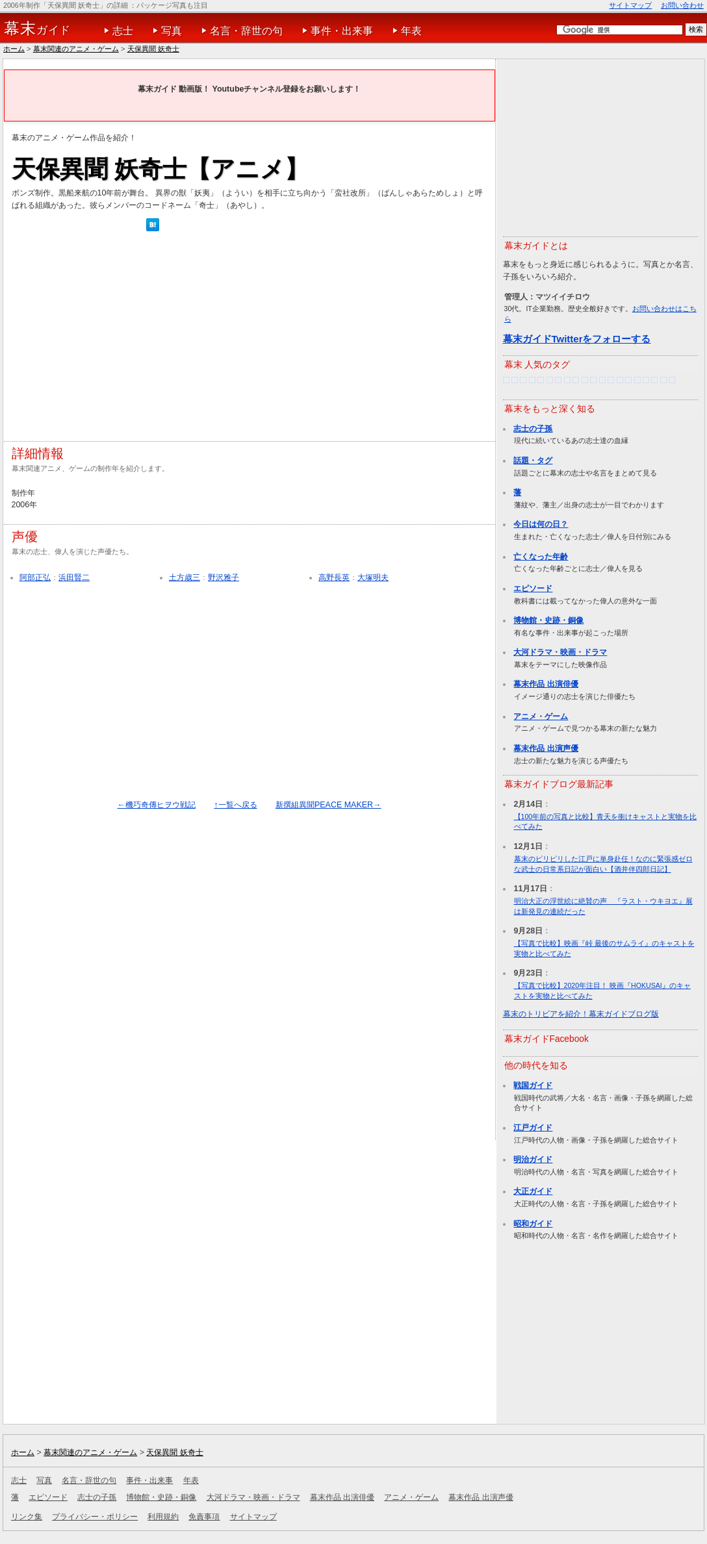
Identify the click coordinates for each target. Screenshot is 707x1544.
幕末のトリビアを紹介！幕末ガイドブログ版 (581, 1014)
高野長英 (334, 577)
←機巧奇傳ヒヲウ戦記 (156, 804)
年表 (411, 30)
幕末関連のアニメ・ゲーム (76, 49)
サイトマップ (630, 5)
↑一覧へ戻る (235, 804)
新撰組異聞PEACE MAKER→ (328, 804)
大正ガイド (532, 1191)
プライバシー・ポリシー (95, 1516)
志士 (122, 30)
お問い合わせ (682, 5)
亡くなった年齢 (540, 556)
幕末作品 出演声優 (545, 748)
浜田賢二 (74, 577)
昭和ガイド (532, 1223)
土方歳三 (184, 577)
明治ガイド (532, 1159)
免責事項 (204, 1516)
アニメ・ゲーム (540, 716)
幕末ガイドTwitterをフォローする (577, 338)
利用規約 (163, 1516)
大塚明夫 (373, 577)
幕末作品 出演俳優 (545, 684)
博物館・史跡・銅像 (548, 620)
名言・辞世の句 (246, 30)
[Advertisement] (170, 340)
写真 (171, 30)
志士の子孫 (532, 428)
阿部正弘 (35, 577)
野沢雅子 (223, 577)
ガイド (37, 28)
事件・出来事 (342, 30)
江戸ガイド (532, 1127)
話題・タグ (532, 460)
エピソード (532, 588)
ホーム (14, 49)
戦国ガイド (532, 1085)
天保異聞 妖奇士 (153, 49)
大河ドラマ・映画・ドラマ (560, 652)
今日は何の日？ (540, 524)
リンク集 (26, 1516)
